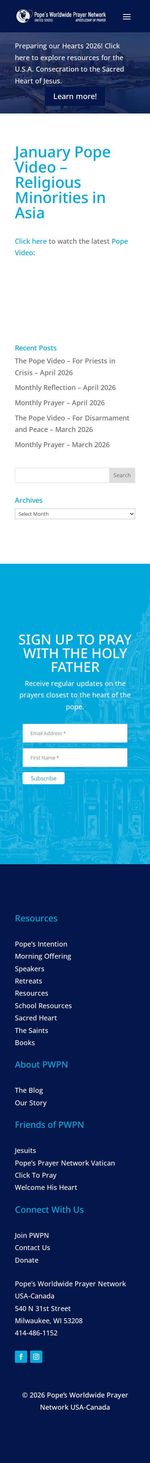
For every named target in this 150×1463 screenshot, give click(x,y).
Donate (26, 1260)
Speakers (30, 968)
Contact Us (32, 1247)
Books (25, 1042)
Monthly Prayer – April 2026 (60, 402)
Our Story (30, 1102)
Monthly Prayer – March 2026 (62, 444)
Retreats (28, 980)
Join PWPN (32, 1235)
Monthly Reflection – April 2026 (65, 387)
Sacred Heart (36, 1017)
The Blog (29, 1090)
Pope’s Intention (41, 943)
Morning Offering (43, 956)
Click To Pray (35, 1175)
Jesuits (25, 1150)
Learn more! (75, 96)
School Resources (43, 1005)
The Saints (31, 1030)
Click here (31, 241)
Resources (31, 993)
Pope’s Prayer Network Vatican (65, 1162)
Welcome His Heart (46, 1187)
